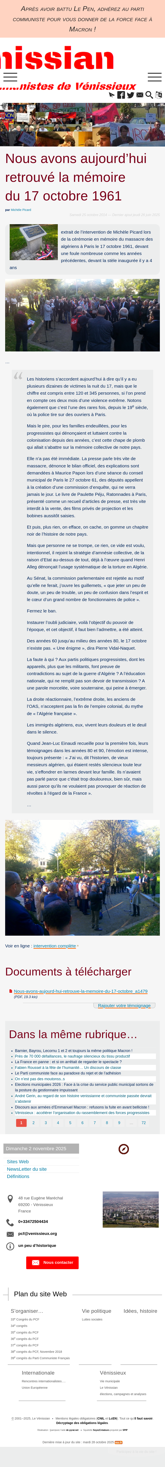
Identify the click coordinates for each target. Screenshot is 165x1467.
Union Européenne (34, 1387)
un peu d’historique (37, 1245)
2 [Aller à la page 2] (33, 1123)
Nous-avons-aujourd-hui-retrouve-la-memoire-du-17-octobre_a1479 (81, 991)
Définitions (18, 1176)
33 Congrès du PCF (25, 1319)
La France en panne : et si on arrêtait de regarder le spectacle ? (68, 1062)
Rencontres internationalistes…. (44, 1381)
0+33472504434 (33, 1221)
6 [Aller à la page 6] (82, 1123)
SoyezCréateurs (101, 1430)
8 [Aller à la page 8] (107, 1123)
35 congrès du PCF (25, 1332)
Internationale (38, 1373)
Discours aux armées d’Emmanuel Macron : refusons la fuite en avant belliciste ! (82, 1107)
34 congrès (19, 1326)
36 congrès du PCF (25, 1338)
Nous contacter (52, 1263)
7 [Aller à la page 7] (95, 1123)
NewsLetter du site (27, 1169)
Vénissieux (113, 1373)
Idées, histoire (140, 1311)
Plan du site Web (40, 1294)
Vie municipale (110, 1381)
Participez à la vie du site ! (136, 1452)
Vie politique (96, 1311)
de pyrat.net (72, 1430)
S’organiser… (27, 1311)
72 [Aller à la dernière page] (144, 1123)
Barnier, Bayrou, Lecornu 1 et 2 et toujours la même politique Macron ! (74, 1051)
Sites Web (18, 1161)
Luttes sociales (92, 1319)
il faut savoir (143, 1418)
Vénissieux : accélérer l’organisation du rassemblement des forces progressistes (82, 1113)
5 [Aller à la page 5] (70, 1123)
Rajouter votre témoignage (124, 1005)
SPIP (125, 1430)
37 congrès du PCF (25, 1345)
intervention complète (55, 945)
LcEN (113, 1418)
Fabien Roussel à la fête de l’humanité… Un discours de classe (68, 1067)
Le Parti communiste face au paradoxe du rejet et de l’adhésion (68, 1073)
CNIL (101, 1418)
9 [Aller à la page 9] (119, 1123)
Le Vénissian (109, 1387)
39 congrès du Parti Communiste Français (40, 1358)
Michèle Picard (21, 210)
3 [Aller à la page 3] (46, 1123)
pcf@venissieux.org (37, 1233)
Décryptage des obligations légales (82, 1423)
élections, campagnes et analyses (123, 1394)
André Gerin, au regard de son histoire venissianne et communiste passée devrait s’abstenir (83, 1099)
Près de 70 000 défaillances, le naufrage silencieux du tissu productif (72, 1056)
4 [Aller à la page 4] (58, 1123)
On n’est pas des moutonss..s (40, 1079)
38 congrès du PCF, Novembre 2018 (36, 1351)
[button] (111, 95)
